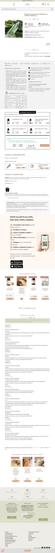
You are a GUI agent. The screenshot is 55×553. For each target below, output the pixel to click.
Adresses (30, 531)
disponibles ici (20, 203)
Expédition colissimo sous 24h (12, 491)
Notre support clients (43, 497)
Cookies (6, 541)
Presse (6, 540)
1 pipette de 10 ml (19, 165)
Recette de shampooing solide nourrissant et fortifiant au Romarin (21, 290)
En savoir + (12, 517)
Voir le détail (27, 550)
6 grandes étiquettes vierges (43, 165)
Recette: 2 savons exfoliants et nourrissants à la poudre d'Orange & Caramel (15, 472)
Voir (22, 298)
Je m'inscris (30, 513)
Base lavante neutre (41, 128)
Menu (14, 4)
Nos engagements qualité (27, 497)
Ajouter (10, 298)
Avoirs (29, 530)
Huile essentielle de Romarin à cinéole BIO (41, 120)
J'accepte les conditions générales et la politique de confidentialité (28, 516)
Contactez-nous (8, 538)
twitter (44, 543)
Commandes (31, 529)
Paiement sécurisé (43, 491)
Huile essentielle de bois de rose (9, 289)
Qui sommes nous (8, 530)
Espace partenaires (9, 533)
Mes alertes (30, 534)
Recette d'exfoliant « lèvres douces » (39, 470)
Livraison (7, 527)
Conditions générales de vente (11, 531)
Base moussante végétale (18, 129)
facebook (42, 543)
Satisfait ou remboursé (12, 497)
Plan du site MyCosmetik (10, 537)
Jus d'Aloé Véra (17, 119)
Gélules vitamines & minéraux (33, 289)
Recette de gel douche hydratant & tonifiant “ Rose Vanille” (27, 470)
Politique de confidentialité (10, 536)
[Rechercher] (25, 9)
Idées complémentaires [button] (27, 308)
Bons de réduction (32, 533)
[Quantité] (17, 145)
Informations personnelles (33, 527)
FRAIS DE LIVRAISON (9, 534)
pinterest (47, 543)
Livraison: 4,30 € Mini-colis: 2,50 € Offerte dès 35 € (27, 492)
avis (37, 19)
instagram (49, 543)
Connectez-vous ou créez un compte (38, 320)
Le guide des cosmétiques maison (45, 289)
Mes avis (30, 536)
